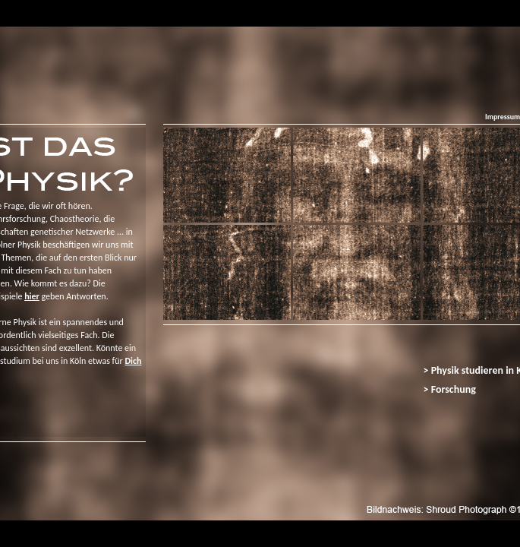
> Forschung (450, 389)
